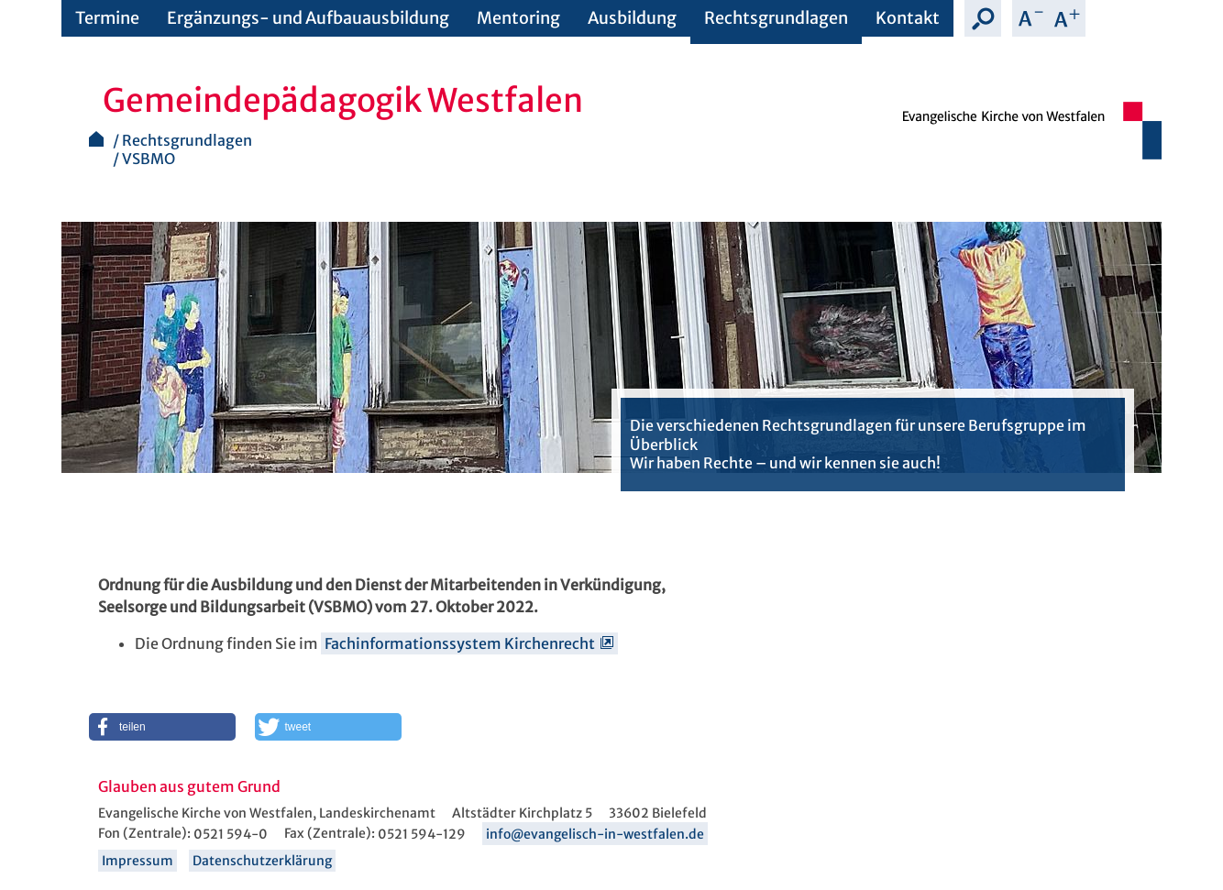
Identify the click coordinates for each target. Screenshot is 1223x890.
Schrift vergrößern (1067, 18)
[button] (162, 727)
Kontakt (908, 17)
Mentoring (518, 17)
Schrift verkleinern (1030, 18)
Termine (107, 17)
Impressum (137, 860)
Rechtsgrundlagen (776, 17)
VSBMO (148, 158)
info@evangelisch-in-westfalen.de (595, 834)
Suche (982, 18)
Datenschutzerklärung (262, 860)
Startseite (96, 139)
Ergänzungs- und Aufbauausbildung (308, 17)
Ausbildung (632, 17)
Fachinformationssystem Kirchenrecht (460, 643)
